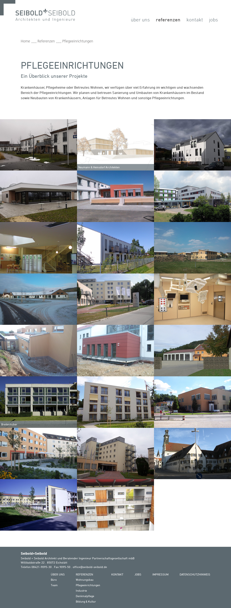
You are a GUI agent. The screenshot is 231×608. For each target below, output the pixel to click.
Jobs (213, 19)
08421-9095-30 (41, 567)
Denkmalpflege (85, 596)
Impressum (160, 574)
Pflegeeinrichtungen (77, 41)
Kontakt (194, 19)
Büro (54, 579)
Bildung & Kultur (86, 601)
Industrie (81, 590)
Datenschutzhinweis (195, 574)
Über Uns (140, 19)
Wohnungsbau (85, 579)
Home (25, 41)
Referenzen (168, 19)
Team (54, 585)
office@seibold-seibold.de (90, 567)
